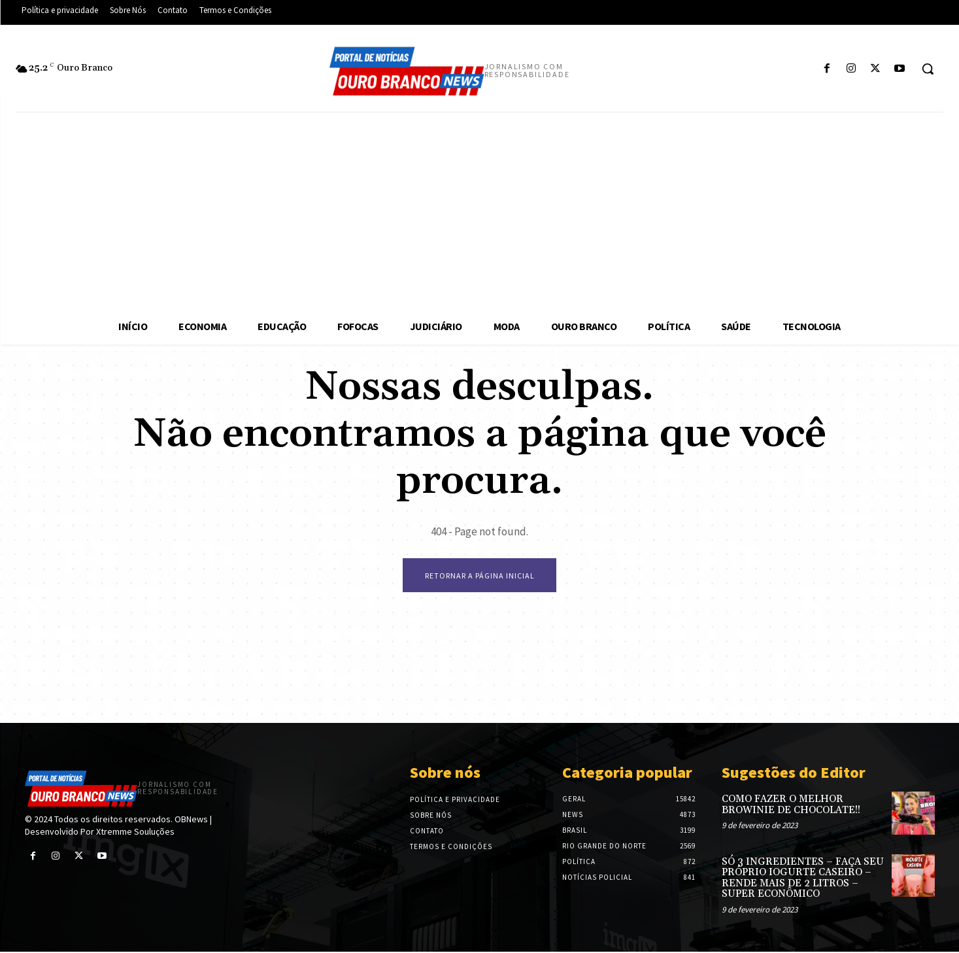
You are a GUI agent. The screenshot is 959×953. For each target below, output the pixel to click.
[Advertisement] (480, 210)
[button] (927, 68)
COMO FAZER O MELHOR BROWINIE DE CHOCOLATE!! (791, 806)
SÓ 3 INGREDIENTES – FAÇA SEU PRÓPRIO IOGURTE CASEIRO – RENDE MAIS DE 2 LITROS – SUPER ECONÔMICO (803, 879)
